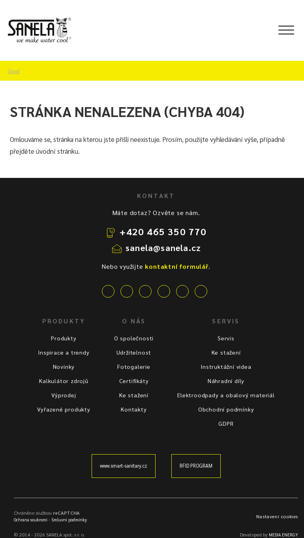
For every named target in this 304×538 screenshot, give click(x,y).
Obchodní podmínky (226, 409)
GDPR (225, 423)
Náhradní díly (226, 380)
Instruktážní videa (226, 366)
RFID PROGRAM (196, 465)
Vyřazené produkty (63, 409)
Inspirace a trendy (63, 352)
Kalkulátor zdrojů (63, 380)
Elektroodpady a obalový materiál (226, 394)
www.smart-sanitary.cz (123, 465)
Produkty (63, 338)
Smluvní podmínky (69, 520)
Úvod (13, 71)
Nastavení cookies (277, 516)
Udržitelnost (134, 352)
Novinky (64, 366)
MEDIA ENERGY (283, 535)
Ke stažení (133, 394)
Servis (226, 338)
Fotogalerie (133, 366)
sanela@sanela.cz (163, 247)
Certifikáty (134, 380)
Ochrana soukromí (30, 520)
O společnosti (134, 338)
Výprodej (63, 394)
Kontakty (133, 409)
